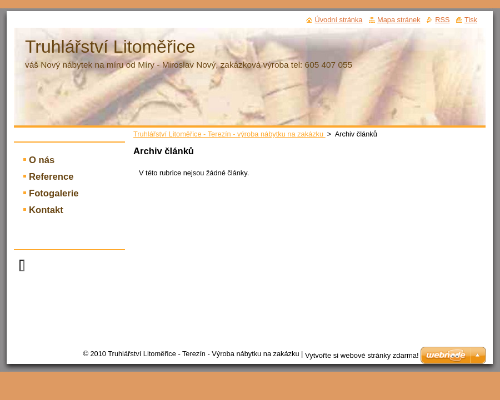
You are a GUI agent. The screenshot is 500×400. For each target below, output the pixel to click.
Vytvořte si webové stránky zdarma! (362, 355)
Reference (51, 176)
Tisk (470, 20)
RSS (442, 20)
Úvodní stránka (338, 20)
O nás (41, 160)
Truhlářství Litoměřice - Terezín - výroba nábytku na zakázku (229, 134)
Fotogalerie (54, 193)
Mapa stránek (399, 20)
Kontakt (46, 210)
